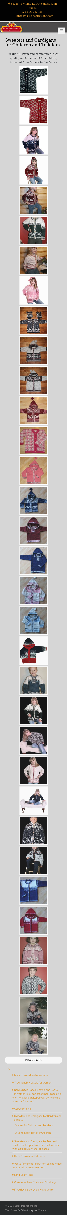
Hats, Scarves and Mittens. (29, 1156)
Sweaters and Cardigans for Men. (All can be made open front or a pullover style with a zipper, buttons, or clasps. (37, 1145)
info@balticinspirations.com (35, 16)
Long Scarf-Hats (23, 1174)
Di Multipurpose (28, 1210)
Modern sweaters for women (31, 1075)
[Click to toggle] (61, 31)
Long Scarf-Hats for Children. (34, 1132)
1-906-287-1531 (34, 11)
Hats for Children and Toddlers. (35, 1125)
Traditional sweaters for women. (33, 1082)
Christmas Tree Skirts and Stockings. (35, 1182)
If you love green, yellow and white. (34, 1189)
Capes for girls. (22, 1108)
